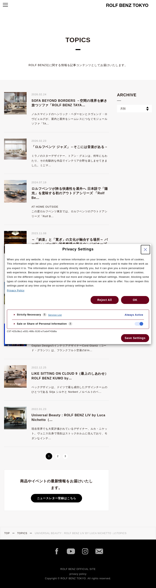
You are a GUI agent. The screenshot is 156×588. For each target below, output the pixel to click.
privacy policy (78, 574)
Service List (55, 315)
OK (135, 300)
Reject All (104, 300)
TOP (7, 533)
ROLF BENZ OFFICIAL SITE (78, 569)
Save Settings (135, 338)
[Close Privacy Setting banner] (145, 249)
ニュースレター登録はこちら (56, 498)
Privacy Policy (15, 290)
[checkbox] (139, 324)
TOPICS (22, 533)
